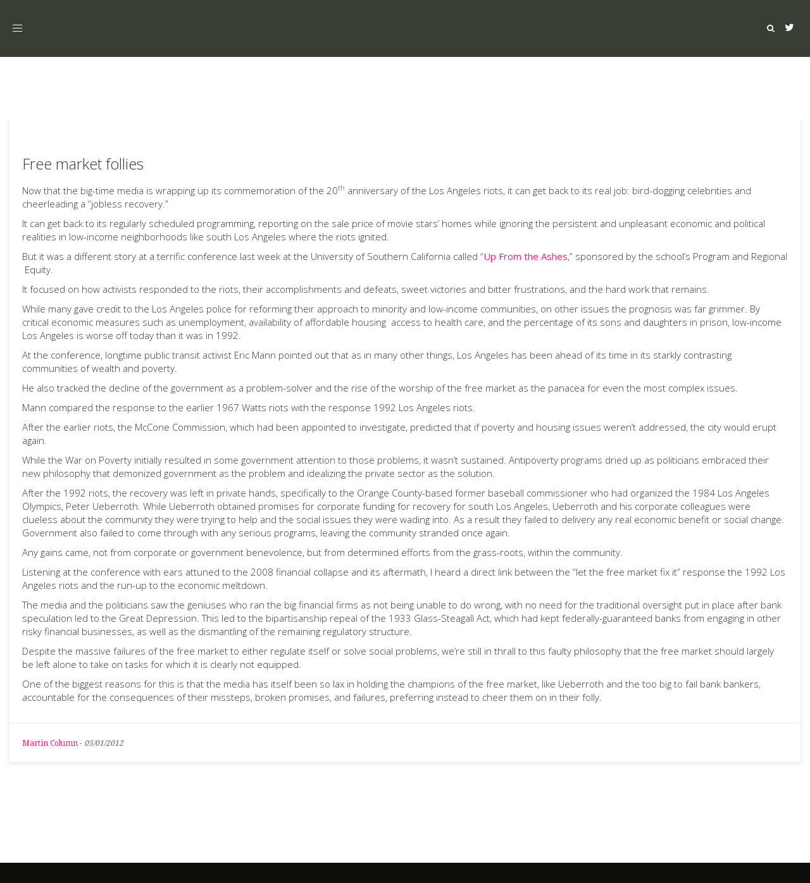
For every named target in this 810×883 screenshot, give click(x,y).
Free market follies (83, 163)
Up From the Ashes (525, 256)
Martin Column (50, 743)
